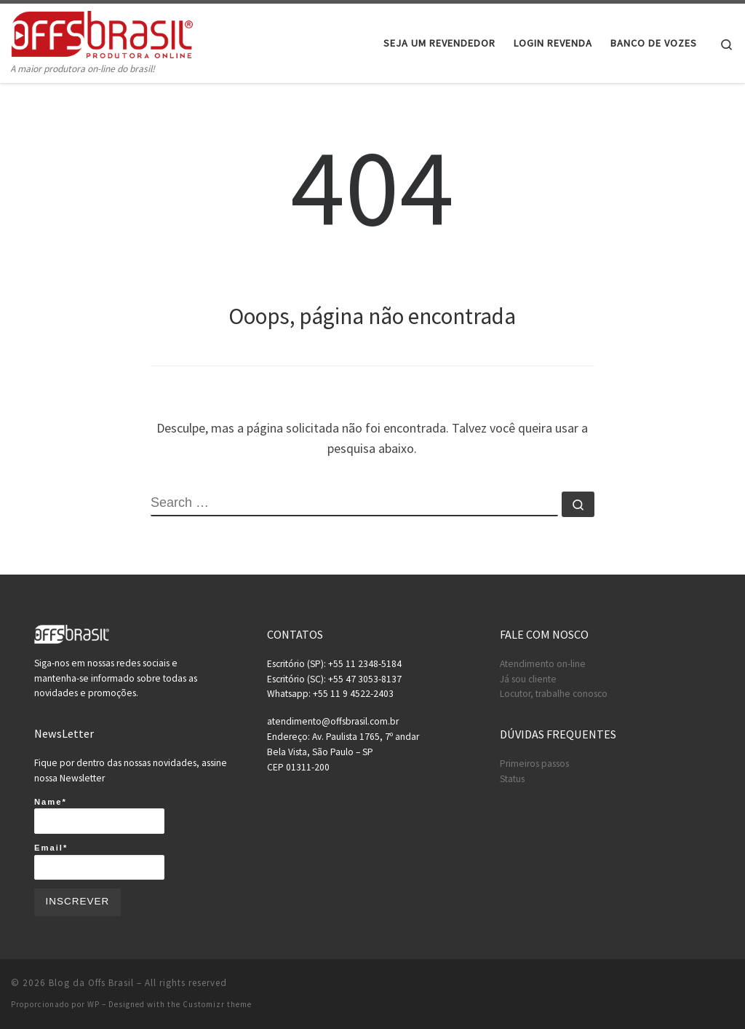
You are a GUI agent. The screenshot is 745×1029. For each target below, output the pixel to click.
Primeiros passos (534, 763)
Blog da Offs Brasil (91, 983)
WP (93, 1004)
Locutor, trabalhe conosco (553, 693)
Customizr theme (217, 1004)
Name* (99, 815)
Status (512, 779)
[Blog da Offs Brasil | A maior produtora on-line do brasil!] (102, 32)
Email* (99, 861)
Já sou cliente (528, 679)
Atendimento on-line (543, 664)
